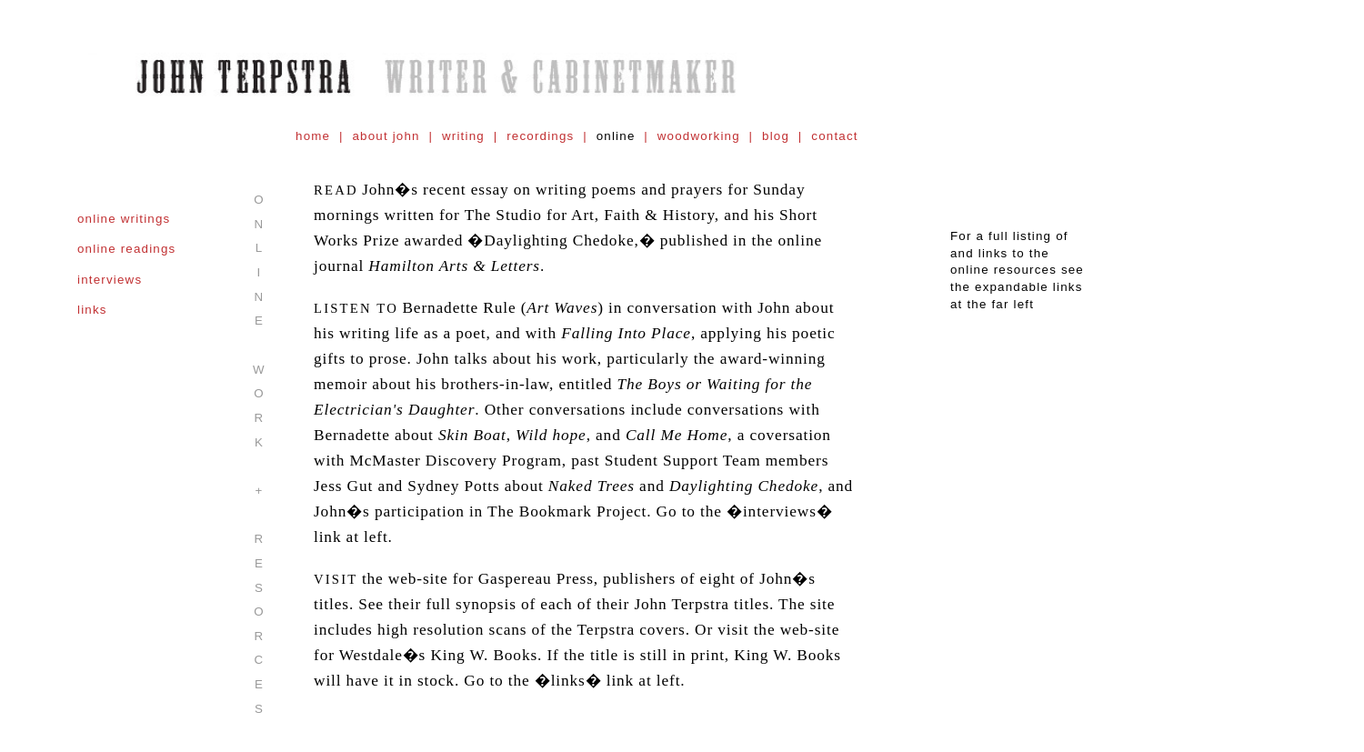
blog (775, 136)
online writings (123, 219)
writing (463, 136)
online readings (126, 249)
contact (834, 136)
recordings (540, 136)
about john (385, 136)
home (313, 136)
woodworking (698, 136)
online (616, 136)
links (92, 309)
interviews (109, 279)
